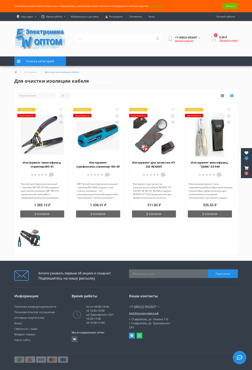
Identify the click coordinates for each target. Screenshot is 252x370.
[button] (246, 170)
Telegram (131, 335)
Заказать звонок (184, 40)
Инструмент (31, 72)
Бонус (151, 16)
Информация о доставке (85, 16)
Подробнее (156, 6)
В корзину (42, 214)
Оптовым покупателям (29, 317)
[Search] (157, 38)
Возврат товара (24, 334)
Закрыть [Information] (230, 6)
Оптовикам (135, 16)
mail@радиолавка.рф (144, 313)
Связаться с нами (25, 329)
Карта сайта (22, 340)
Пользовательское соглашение (34, 312)
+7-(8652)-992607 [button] (144, 307)
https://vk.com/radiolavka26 (74, 339)
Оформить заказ (228, 40)
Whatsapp (139, 335)
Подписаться (223, 273)
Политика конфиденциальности (35, 306)
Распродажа (114, 16)
